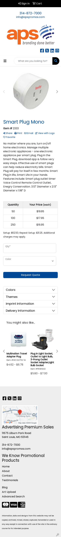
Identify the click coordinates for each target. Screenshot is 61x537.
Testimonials (10, 480)
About (6, 471)
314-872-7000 (30, 13)
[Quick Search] (33, 61)
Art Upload (9, 492)
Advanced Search (13, 496)
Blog (4, 487)
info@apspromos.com (30, 17)
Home (6, 466)
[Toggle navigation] (5, 61)
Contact (7, 475)
